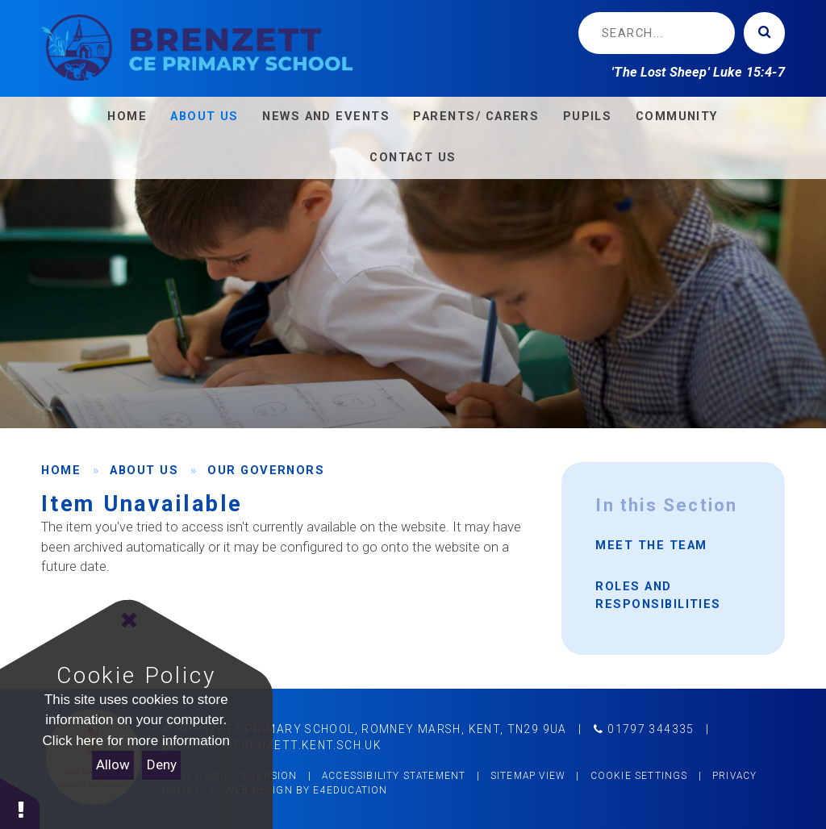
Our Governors (265, 470)
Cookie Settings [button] (639, 775)
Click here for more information (136, 740)
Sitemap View (527, 775)
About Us (144, 470)
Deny (162, 764)
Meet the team (651, 545)
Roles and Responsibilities (657, 595)
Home (61, 470)
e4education (350, 790)
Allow (113, 764)
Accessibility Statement (393, 775)
